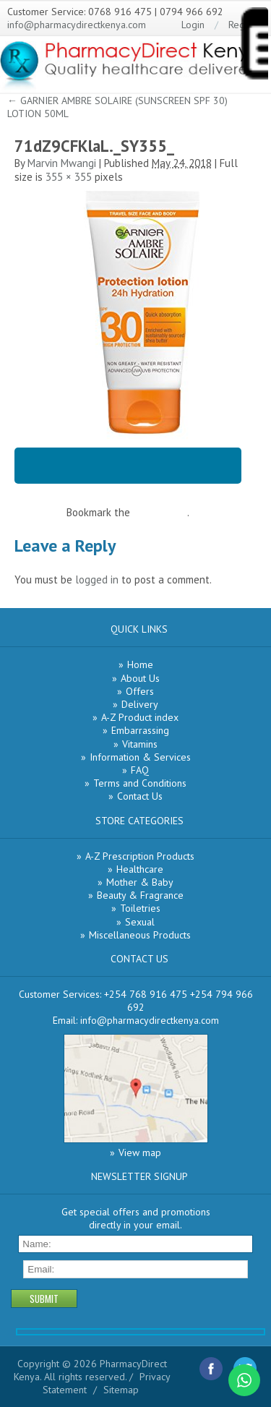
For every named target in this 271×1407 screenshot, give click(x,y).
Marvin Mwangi (61, 163)
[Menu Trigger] (253, 46)
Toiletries (140, 908)
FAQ (140, 770)
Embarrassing (140, 730)
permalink (164, 512)
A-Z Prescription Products (139, 856)
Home (140, 664)
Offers (140, 691)
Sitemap (121, 1389)
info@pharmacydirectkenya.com (76, 24)
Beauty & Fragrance (140, 895)
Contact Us (140, 796)
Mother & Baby (139, 882)
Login (193, 24)
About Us (140, 678)
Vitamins (140, 743)
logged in (97, 579)
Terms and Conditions (139, 783)
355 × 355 (69, 177)
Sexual (140, 921)
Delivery (139, 704)
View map (140, 1152)
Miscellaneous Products (140, 934)
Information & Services (140, 757)
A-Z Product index (139, 717)
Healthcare (139, 869)
